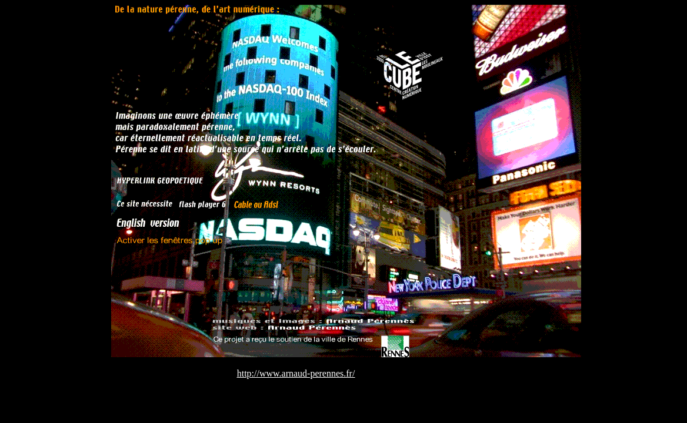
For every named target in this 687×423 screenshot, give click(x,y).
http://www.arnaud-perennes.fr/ (296, 373)
